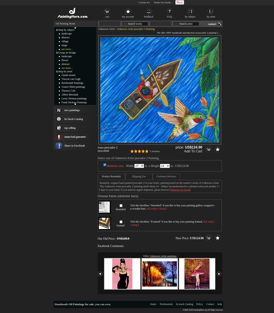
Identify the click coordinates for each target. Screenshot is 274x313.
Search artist (186, 23)
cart (107, 16)
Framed (121, 225)
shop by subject (66, 29)
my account (128, 16)
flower (65, 60)
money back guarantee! (75, 136)
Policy (199, 304)
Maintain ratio (115, 166)
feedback (148, 16)
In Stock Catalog (73, 119)
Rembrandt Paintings (72, 82)
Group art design (67, 52)
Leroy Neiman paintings (74, 98)
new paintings (72, 110)
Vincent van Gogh (71, 79)
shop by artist (65, 71)
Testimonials (166, 304)
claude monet (68, 75)
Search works (135, 23)
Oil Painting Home (65, 23)
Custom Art (144, 2)
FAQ (169, 16)
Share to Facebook (74, 145)
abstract (66, 37)
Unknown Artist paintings (163, 256)
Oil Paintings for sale (81, 304)
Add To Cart (193, 151)
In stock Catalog (184, 304)
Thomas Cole (68, 90)
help (220, 304)
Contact (210, 304)
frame (153, 304)
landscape (67, 33)
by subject (190, 16)
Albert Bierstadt (70, 94)
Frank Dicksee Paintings (74, 102)
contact (212, 24)
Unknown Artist (106, 29)
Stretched (120, 209)
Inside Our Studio (162, 2)
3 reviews (155, 151)
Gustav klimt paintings (73, 86)
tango (64, 45)
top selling (70, 127)
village (65, 41)
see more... (67, 49)
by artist (211, 16)
